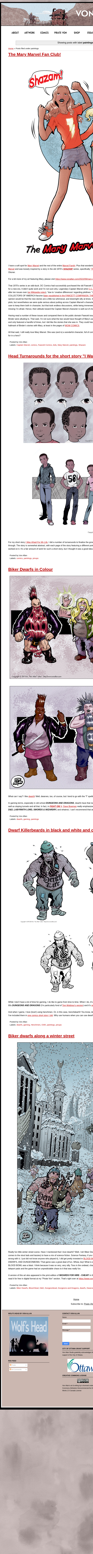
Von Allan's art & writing (70, 1385)
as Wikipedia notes (36, 292)
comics (34, 345)
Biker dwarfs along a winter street (41, 1036)
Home (11, 48)
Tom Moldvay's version (72, 1005)
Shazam (82, 345)
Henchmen (35, 1025)
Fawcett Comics (45, 345)
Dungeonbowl (51, 1288)
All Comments (15, 1369)
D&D (42, 1288)
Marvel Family (69, 266)
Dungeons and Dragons (68, 1288)
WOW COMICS (72, 325)
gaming (26, 819)
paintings (73, 345)
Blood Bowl (34, 1288)
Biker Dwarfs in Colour (30, 569)
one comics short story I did (40, 1015)
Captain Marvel (23, 345)
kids (55, 345)
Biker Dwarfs (22, 1288)
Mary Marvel (33, 266)
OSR (44, 1025)
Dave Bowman (70, 806)
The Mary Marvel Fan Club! (34, 54)
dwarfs (32, 796)
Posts (13, 1365)
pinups (35, 558)
